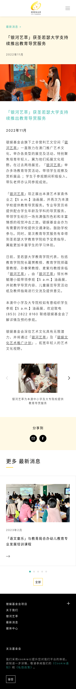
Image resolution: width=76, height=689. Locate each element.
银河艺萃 (53, 165)
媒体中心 (12, 628)
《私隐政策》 (24, 667)
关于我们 (12, 610)
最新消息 (12, 622)
